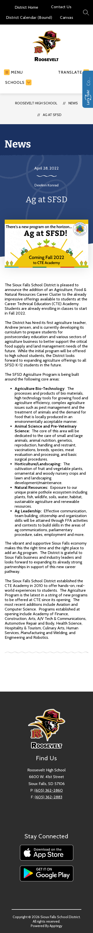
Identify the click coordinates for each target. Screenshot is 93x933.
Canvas (66, 17)
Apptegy (56, 926)
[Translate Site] (73, 72)
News (73, 103)
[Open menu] (13, 72)
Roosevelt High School (36, 103)
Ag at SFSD (52, 115)
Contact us (88, 81)
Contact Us (61, 6)
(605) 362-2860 (48, 790)
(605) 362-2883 (48, 797)
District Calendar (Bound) (29, 17)
